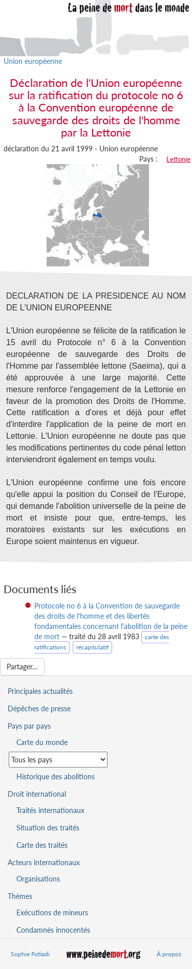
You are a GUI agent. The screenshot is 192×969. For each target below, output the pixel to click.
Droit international (37, 794)
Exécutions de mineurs (52, 912)
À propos (169, 954)
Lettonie (178, 159)
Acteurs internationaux (44, 862)
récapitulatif (92, 647)
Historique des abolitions (55, 776)
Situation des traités (47, 827)
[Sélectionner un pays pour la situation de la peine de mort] (58, 760)
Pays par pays (29, 726)
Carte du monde (42, 742)
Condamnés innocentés (53, 930)
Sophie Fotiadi (30, 954)
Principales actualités (40, 691)
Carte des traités (42, 845)
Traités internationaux (50, 810)
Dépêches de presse (39, 708)
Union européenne (33, 61)
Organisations (38, 878)
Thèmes (20, 896)
